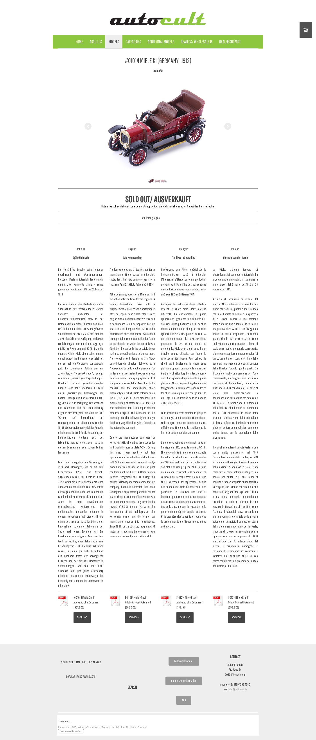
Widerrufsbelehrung (89, 727)
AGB (184, 700)
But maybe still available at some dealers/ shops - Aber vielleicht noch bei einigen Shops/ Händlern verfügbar (158, 206)
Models (114, 41)
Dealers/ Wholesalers (197, 41)
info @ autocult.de (238, 689)
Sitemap (142, 727)
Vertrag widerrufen (71, 731)
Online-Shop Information (183, 680)
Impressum (64, 727)
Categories (133, 41)
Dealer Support (230, 41)
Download (82, 617)
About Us (96, 41)
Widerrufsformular (183, 661)
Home (79, 41)
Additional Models (161, 41)
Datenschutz (109, 727)
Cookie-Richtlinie (126, 727)
